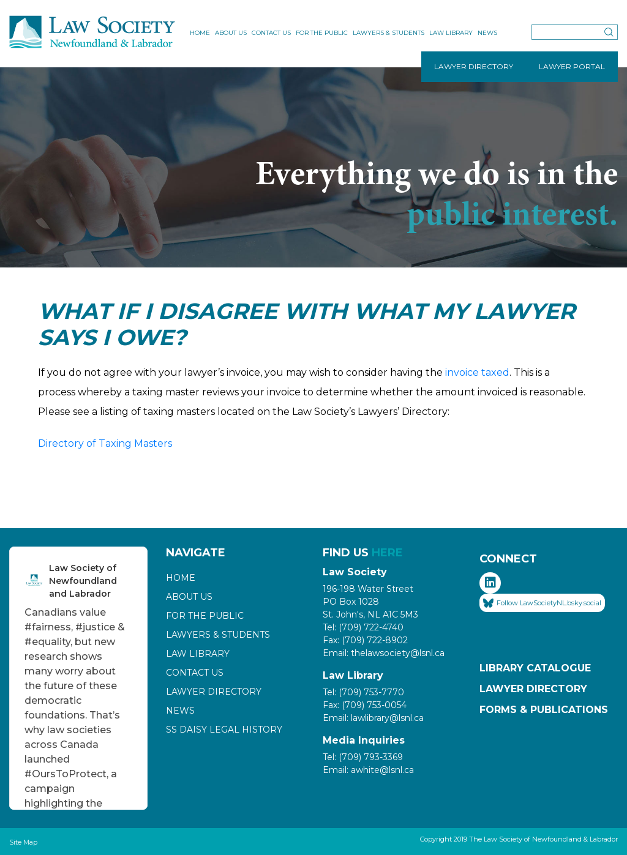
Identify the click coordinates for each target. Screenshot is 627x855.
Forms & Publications (543, 709)
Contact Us (271, 33)
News (487, 33)
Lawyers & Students (388, 33)
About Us (231, 33)
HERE (387, 552)
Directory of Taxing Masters (105, 443)
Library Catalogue (535, 668)
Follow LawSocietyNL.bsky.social (542, 603)
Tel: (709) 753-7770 (363, 692)
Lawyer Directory (213, 691)
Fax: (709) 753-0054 (365, 705)
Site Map (23, 842)
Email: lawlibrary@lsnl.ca (373, 717)
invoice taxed (477, 372)
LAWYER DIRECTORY (473, 66)
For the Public (322, 33)
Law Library (451, 33)
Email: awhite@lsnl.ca (368, 769)
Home (200, 33)
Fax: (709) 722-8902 (365, 640)
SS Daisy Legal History (224, 729)
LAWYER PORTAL (572, 66)
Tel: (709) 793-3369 (363, 757)
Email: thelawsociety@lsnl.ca (384, 653)
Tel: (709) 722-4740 (363, 627)
